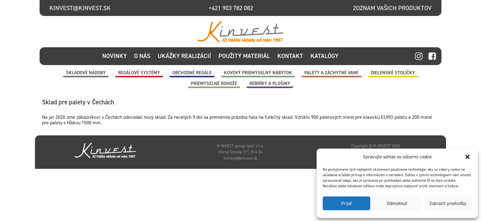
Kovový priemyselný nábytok (258, 73)
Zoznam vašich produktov (392, 8)
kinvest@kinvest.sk (80, 8)
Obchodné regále (192, 73)
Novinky (114, 56)
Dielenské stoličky (393, 73)
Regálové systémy (139, 73)
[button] (468, 157)
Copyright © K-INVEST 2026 (375, 146)
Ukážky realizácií (184, 56)
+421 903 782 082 (231, 8)
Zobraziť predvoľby (447, 203)
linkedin (405, 56)
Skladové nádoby (86, 73)
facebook (432, 56)
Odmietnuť (397, 203)
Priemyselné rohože (214, 83)
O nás (142, 56)
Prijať (346, 203)
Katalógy (324, 56)
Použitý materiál (244, 56)
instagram (418, 56)
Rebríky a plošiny (269, 83)
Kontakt (290, 56)
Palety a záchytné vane (331, 73)
